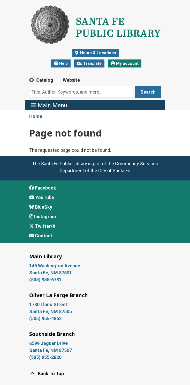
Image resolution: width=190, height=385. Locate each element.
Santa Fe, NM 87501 (51, 272)
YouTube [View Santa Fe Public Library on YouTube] (41, 197)
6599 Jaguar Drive (48, 343)
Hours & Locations (97, 52)
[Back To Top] (95, 373)
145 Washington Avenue (54, 265)
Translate (89, 63)
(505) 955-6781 (46, 279)
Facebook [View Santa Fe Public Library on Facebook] (42, 188)
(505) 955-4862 (45, 318)
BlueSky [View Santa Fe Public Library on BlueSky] (40, 207)
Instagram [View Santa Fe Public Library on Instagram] (42, 216)
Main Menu (49, 105)
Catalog (44, 80)
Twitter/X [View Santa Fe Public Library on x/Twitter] (42, 226)
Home (35, 116)
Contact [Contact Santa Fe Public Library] (40, 235)
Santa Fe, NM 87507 (51, 350)
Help (61, 63)
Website (71, 80)
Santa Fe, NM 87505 (51, 311)
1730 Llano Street (48, 304)
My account (125, 63)
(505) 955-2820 (45, 357)
